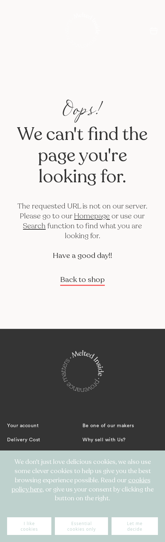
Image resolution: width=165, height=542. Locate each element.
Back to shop (82, 280)
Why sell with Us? (104, 439)
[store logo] (82, 30)
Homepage (92, 216)
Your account (23, 425)
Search (34, 226)
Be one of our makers (108, 425)
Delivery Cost (23, 439)
